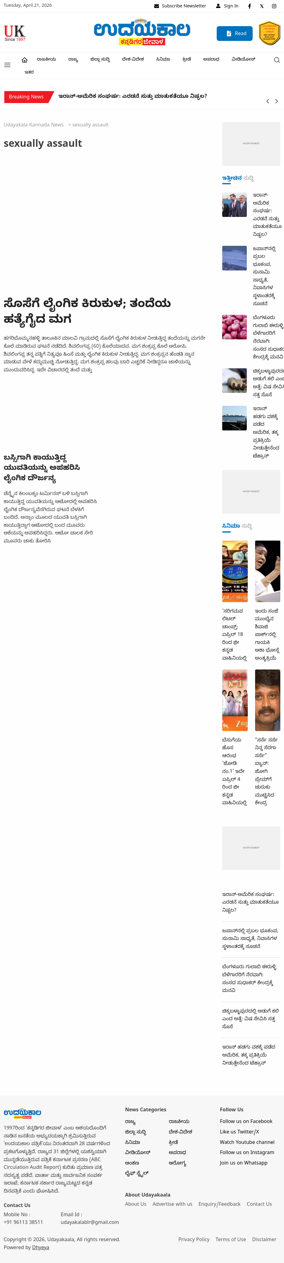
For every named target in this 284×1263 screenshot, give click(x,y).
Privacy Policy (194, 1228)
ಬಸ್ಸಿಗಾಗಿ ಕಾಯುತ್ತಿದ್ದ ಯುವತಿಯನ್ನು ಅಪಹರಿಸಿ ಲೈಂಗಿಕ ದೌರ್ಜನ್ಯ (42, 456)
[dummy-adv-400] (251, 132)
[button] (7, 59)
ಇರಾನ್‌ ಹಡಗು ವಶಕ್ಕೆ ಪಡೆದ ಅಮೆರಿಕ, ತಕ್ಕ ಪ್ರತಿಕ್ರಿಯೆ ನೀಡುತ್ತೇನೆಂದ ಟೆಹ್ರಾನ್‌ (248, 1043)
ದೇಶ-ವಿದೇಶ (130, 60)
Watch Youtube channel (247, 1130)
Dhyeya (40, 1235)
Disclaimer (265, 1228)
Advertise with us (173, 1192)
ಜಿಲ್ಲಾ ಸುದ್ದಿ (98, 60)
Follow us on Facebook (246, 1109)
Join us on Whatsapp (244, 1151)
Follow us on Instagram (247, 1140)
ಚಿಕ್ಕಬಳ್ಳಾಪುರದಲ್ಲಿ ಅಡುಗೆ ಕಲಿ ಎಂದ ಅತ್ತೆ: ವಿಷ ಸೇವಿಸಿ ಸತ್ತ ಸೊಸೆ (250, 1007)
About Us (135, 1192)
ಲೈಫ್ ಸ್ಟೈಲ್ (136, 1161)
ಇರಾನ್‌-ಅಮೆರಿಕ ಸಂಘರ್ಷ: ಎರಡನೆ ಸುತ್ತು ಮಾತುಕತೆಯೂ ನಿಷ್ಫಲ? (132, 85)
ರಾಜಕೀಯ (46, 60)
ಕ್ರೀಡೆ (183, 60)
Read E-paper (236, 35)
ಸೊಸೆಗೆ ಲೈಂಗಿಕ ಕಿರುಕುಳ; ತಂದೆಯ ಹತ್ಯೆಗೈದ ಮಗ (87, 301)
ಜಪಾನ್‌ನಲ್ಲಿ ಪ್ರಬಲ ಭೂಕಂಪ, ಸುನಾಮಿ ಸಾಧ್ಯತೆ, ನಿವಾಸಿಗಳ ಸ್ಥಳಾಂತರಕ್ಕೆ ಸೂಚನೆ (250, 926)
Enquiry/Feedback (220, 1192)
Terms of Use (231, 1228)
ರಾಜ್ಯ (72, 60)
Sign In (227, 7)
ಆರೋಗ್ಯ (177, 1151)
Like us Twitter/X (239, 1120)
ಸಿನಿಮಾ (160, 60)
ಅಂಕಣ (132, 1151)
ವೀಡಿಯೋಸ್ (239, 60)
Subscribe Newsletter (180, 7)
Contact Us (260, 1192)
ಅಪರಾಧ (208, 60)
